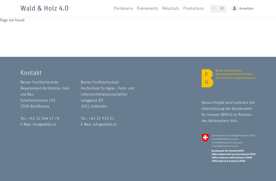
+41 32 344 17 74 (43, 118)
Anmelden (242, 8)
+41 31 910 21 (101, 118)
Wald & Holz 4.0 (44, 8)
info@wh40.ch (44, 124)
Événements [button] (147, 8)
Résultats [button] (170, 8)
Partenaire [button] (123, 8)
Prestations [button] (193, 8)
